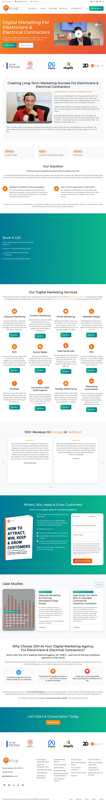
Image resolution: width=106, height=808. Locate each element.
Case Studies (53, 8)
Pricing (42, 8)
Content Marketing (94, 759)
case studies (44, 678)
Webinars (74, 776)
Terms (87, 799)
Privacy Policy (89, 554)
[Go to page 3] (53, 487)
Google (58, 432)
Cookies (101, 799)
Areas (71, 799)
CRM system (77, 190)
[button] (86, 8)
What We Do (32, 8)
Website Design (59, 768)
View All (99, 584)
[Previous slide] (3, 66)
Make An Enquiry (76, 759)
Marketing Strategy (60, 770)
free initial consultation (76, 297)
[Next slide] (103, 66)
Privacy (94, 799)
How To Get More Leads (78, 773)
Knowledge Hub (76, 8)
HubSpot (74, 432)
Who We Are (63, 8)
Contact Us (79, 799)
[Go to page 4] (55, 487)
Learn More (14, 335)
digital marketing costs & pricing (63, 299)
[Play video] (79, 34)
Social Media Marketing (44, 770)
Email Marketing (42, 773)
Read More (43, 627)
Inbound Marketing (60, 765)
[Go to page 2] (52, 487)
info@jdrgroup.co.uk (10, 776)
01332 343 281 (8, 772)
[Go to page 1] (50, 487)
